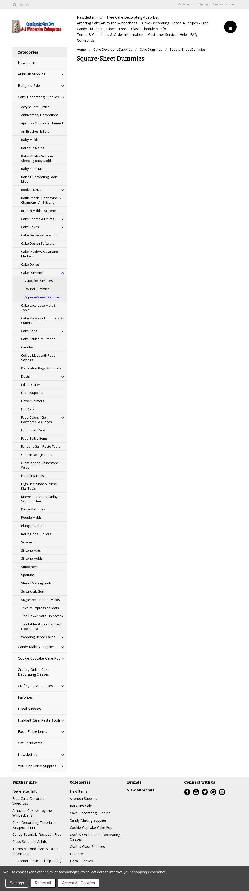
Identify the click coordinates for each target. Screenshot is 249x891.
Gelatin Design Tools (36, 454)
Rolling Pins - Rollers (36, 534)
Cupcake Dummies (39, 280)
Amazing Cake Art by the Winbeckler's (107, 23)
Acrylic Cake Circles (35, 107)
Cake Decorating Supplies (38, 97)
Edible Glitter (30, 384)
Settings (17, 883)
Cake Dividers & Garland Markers (39, 253)
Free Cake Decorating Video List (133, 17)
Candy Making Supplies (36, 646)
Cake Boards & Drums (37, 219)
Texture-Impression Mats (40, 608)
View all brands (140, 790)
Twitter (205, 792)
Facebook (187, 792)
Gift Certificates (30, 743)
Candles (27, 347)
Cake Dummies (32, 272)
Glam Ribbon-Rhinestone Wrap (40, 465)
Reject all (43, 883)
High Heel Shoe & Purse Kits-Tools (39, 486)
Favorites (25, 697)
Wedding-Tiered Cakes (38, 637)
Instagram (222, 792)
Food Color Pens (33, 430)
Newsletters (27, 754)
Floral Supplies (32, 392)
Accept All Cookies (78, 883)
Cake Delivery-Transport (39, 235)
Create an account (224, 4)
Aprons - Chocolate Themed (42, 123)
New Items (27, 62)
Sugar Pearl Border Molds (40, 599)
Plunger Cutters (32, 525)
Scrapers (28, 542)
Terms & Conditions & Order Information (110, 34)
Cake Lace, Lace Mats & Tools (38, 307)
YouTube (196, 792)
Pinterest (213, 792)
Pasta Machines (33, 509)
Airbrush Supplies (31, 74)
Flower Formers (32, 401)
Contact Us (86, 40)
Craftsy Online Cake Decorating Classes (33, 672)
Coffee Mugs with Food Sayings (38, 357)
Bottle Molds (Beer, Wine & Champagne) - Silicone (41, 200)
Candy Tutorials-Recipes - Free (101, 28)
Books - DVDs (31, 189)
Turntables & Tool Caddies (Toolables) (41, 626)
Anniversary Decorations (40, 115)
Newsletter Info (89, 17)
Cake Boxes (30, 227)
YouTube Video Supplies (37, 766)
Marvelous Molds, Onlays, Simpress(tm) (40, 498)
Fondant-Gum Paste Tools (40, 446)
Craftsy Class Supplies (35, 685)
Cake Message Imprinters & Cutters (42, 320)
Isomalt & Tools (32, 475)
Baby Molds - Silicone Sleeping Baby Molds (37, 158)
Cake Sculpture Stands (38, 339)
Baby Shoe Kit (31, 169)
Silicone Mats (31, 550)
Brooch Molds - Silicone (38, 210)
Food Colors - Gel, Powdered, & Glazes (36, 419)
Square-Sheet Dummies (43, 297)
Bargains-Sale (29, 85)
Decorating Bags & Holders (41, 368)
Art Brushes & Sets (35, 131)
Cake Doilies (30, 264)
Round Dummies (37, 289)
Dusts (25, 376)
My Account (185, 4)
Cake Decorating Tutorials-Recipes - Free (175, 23)
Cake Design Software (38, 243)
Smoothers (29, 566)
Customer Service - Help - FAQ (172, 34)
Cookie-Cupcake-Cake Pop (39, 658)
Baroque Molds (32, 148)
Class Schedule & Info (148, 28)
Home (81, 49)
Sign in (203, 4)
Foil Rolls (27, 409)
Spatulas (28, 575)
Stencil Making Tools (36, 583)
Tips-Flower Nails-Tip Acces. (41, 616)
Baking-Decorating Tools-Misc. (40, 179)
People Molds (31, 517)
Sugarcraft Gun (32, 591)
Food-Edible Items (34, 438)
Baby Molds (30, 139)
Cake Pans (29, 331)
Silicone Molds (32, 558)
